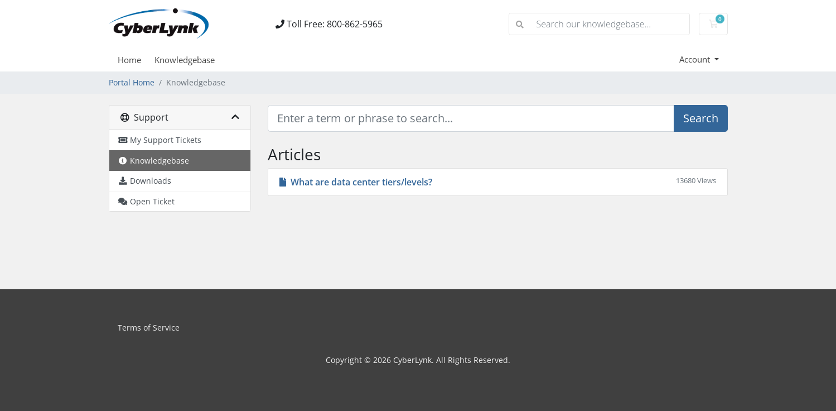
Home (129, 59)
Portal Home (131, 82)
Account (695, 59)
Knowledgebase (184, 59)
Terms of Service (149, 327)
